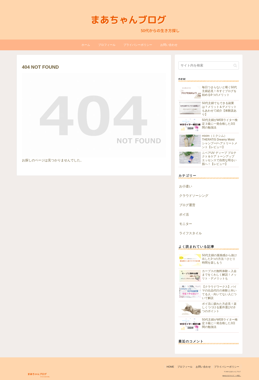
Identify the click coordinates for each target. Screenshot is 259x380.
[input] (208, 65)
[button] (235, 65)
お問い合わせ (202, 366)
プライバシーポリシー (226, 366)
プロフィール (183, 366)
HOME (168, 366)
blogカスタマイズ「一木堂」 (231, 375)
